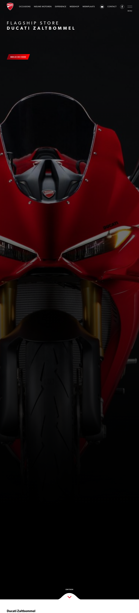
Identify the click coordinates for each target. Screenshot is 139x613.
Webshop (74, 6)
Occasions (25, 6)
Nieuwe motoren (43, 6)
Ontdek (70, 593)
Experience (60, 6)
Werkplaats (89, 6)
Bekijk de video (18, 57)
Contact (112, 6)
